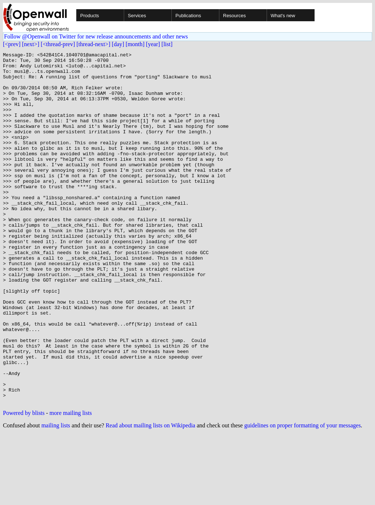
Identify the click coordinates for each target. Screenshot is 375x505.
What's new (283, 15)
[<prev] (12, 44)
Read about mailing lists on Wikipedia (150, 496)
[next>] (30, 44)
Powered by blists (24, 483)
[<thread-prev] (58, 44)
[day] (118, 44)
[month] (135, 44)
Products (89, 15)
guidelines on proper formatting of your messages (302, 496)
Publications (188, 15)
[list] (166, 44)
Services (137, 15)
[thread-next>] (94, 44)
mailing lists (55, 496)
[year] (153, 44)
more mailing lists (70, 483)
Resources (234, 15)
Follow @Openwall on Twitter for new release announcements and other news (96, 36)
